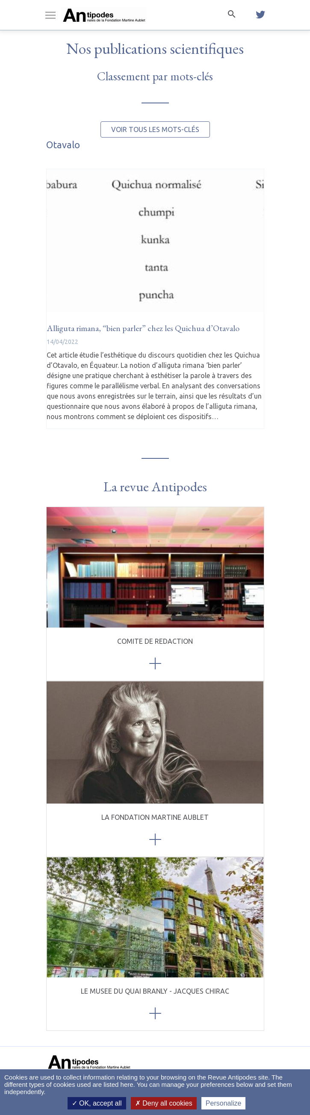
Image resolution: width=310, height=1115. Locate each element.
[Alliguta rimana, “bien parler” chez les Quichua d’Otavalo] (155, 240)
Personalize (224, 1103)
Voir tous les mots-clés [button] (155, 129)
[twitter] (260, 15)
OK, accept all (97, 1103)
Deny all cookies (163, 1103)
